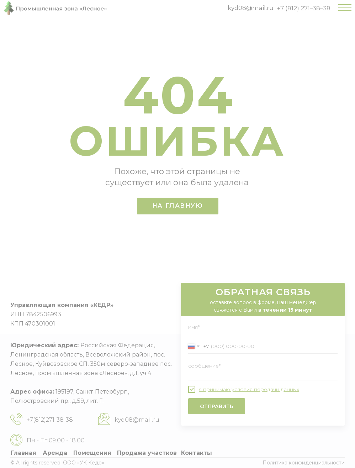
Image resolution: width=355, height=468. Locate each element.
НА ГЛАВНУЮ (177, 205)
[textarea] (263, 369)
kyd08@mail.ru (251, 7)
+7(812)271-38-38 (50, 419)
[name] (263, 327)
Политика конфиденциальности (304, 462)
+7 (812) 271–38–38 (303, 8)
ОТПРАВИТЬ (216, 406)
